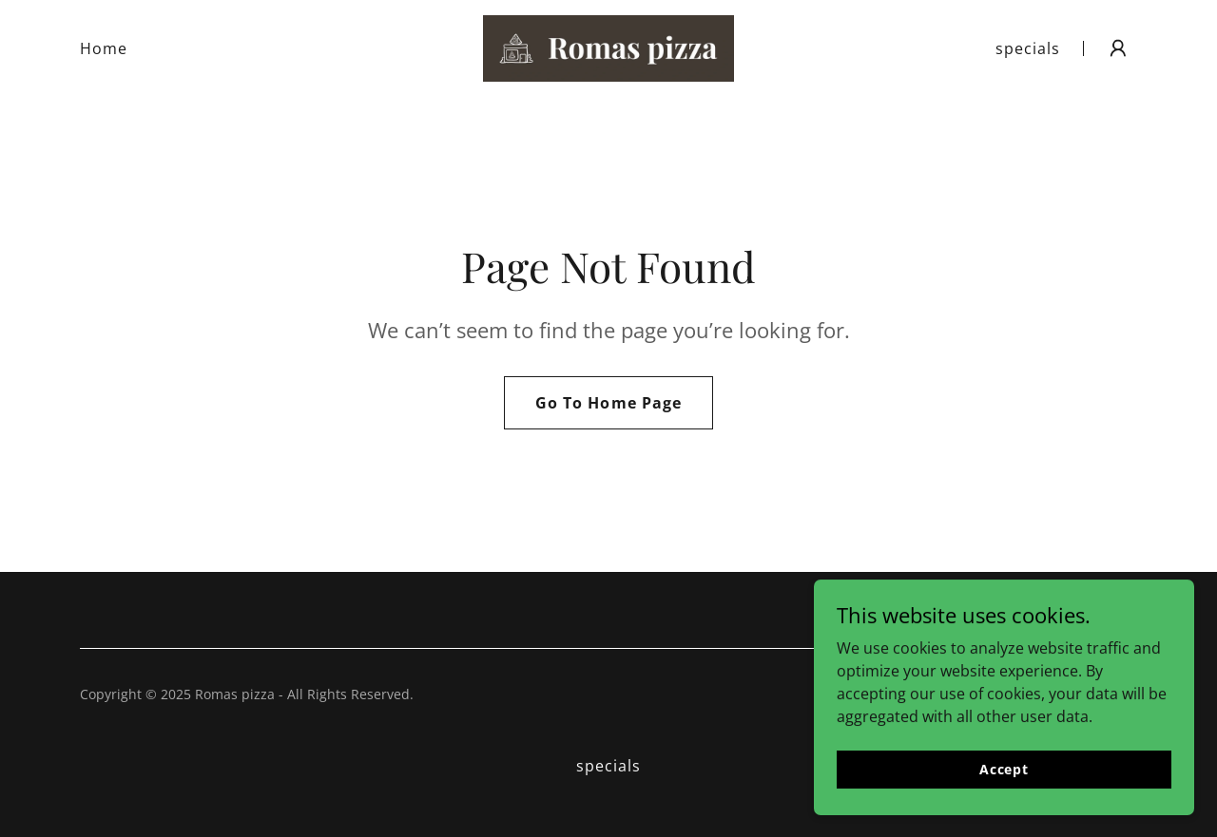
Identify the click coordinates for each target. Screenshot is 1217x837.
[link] (608, 46)
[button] (1118, 48)
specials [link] (1027, 48)
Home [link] (103, 48)
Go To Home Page (608, 402)
